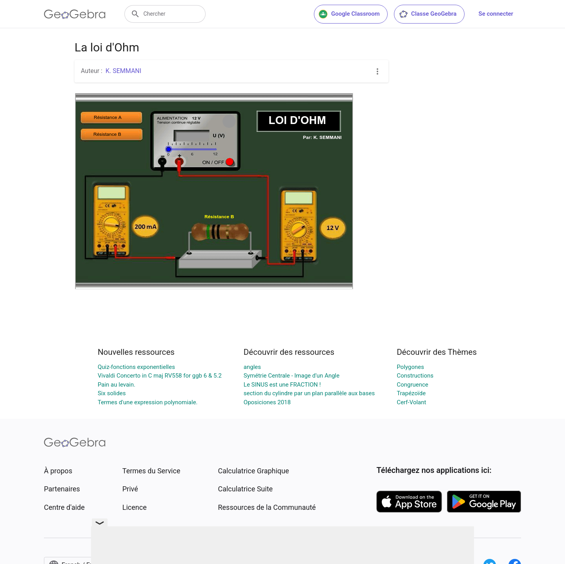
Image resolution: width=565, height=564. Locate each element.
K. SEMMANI (123, 71)
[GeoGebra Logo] (75, 14)
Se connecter (496, 13)
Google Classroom (349, 14)
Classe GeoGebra (428, 14)
